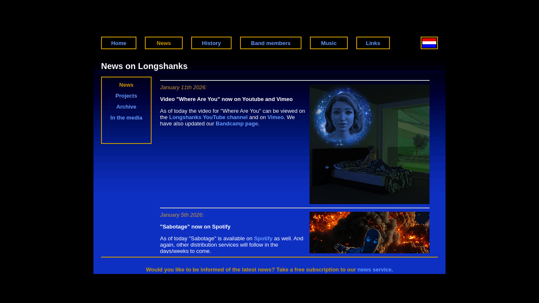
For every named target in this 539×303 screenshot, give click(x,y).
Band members (271, 43)
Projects (126, 96)
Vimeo (275, 117)
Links (373, 43)
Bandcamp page (237, 123)
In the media (126, 117)
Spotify (263, 238)
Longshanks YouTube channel (208, 117)
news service (375, 269)
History (211, 43)
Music (329, 43)
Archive (126, 107)
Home (118, 43)
